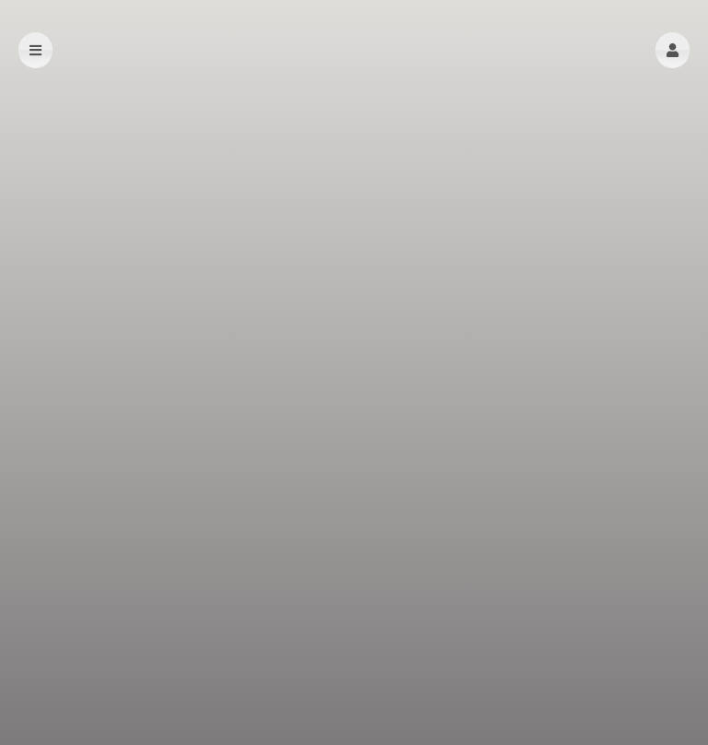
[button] (672, 50)
